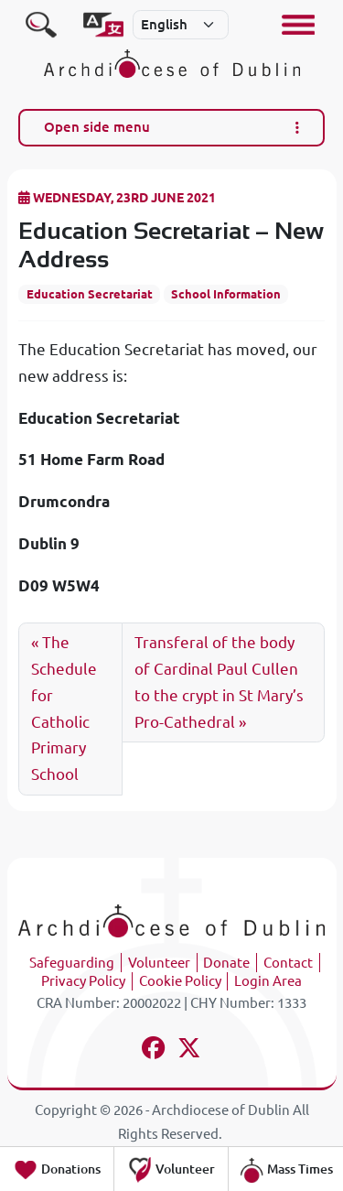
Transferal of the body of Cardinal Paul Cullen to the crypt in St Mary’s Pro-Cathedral (219, 682)
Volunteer (159, 962)
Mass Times (286, 1170)
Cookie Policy (180, 981)
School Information (226, 293)
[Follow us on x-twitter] (190, 1050)
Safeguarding (71, 962)
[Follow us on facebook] (154, 1050)
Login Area (268, 981)
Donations (57, 1170)
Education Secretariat (90, 293)
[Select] (181, 24)
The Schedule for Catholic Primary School (64, 708)
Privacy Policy (83, 981)
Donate (226, 962)
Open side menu (172, 127)
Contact (288, 962)
